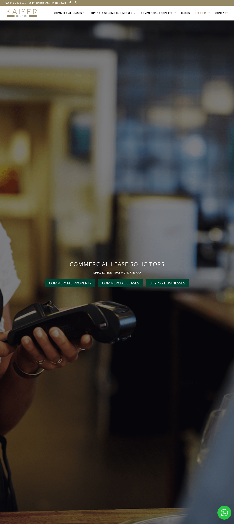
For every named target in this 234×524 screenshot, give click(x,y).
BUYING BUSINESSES (167, 283)
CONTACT (221, 13)
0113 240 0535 (17, 2)
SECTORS (201, 13)
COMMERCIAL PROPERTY (157, 13)
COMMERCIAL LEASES (68, 13)
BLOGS (185, 13)
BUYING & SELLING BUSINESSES (111, 13)
